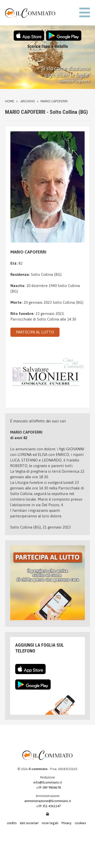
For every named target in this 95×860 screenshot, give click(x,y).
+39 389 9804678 (47, 787)
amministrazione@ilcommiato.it (47, 801)
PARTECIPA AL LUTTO (35, 332)
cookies (80, 823)
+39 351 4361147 (47, 806)
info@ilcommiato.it (47, 782)
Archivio (28, 101)
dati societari (29, 823)
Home (9, 101)
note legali (50, 823)
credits (11, 823)
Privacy (66, 823)
